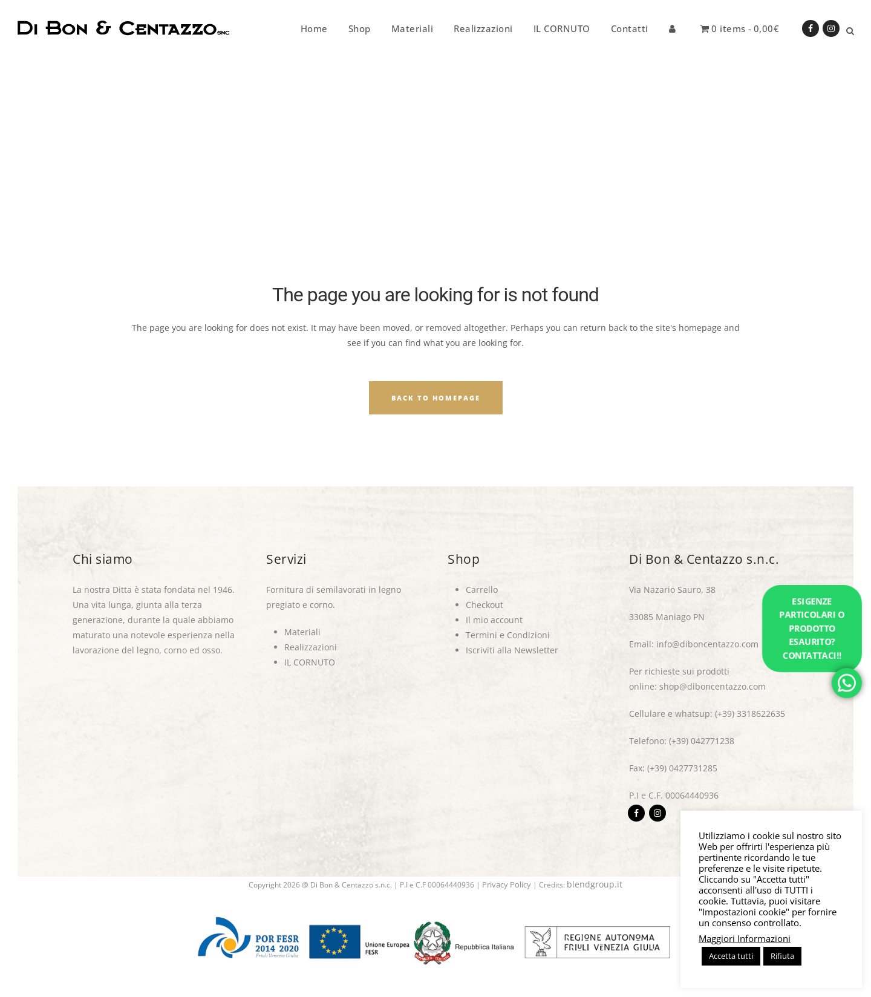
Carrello (482, 589)
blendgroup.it (594, 884)
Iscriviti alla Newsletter (512, 650)
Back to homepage (435, 397)
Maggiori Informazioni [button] (745, 938)
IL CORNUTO (309, 662)
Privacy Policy (506, 884)
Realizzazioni (310, 647)
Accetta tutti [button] (731, 955)
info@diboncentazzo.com (707, 644)
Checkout (484, 604)
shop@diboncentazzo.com (712, 686)
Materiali (302, 632)
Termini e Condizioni (508, 635)
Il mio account (494, 620)
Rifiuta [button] (782, 955)
